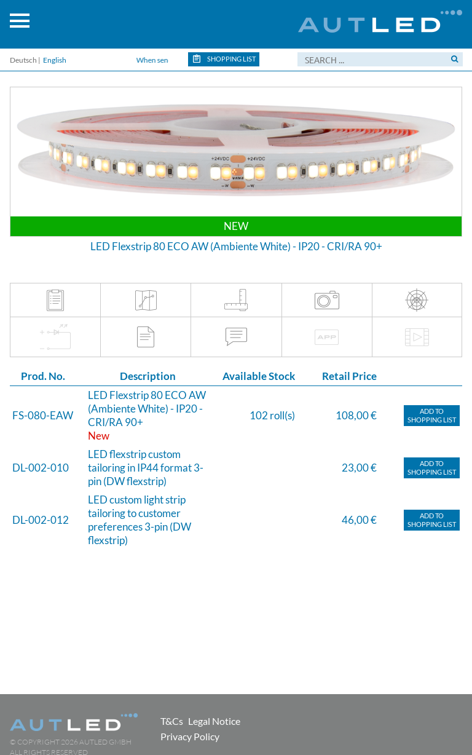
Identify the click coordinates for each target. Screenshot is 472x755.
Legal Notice (214, 721)
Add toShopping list (431, 415)
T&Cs (171, 721)
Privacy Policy (189, 736)
